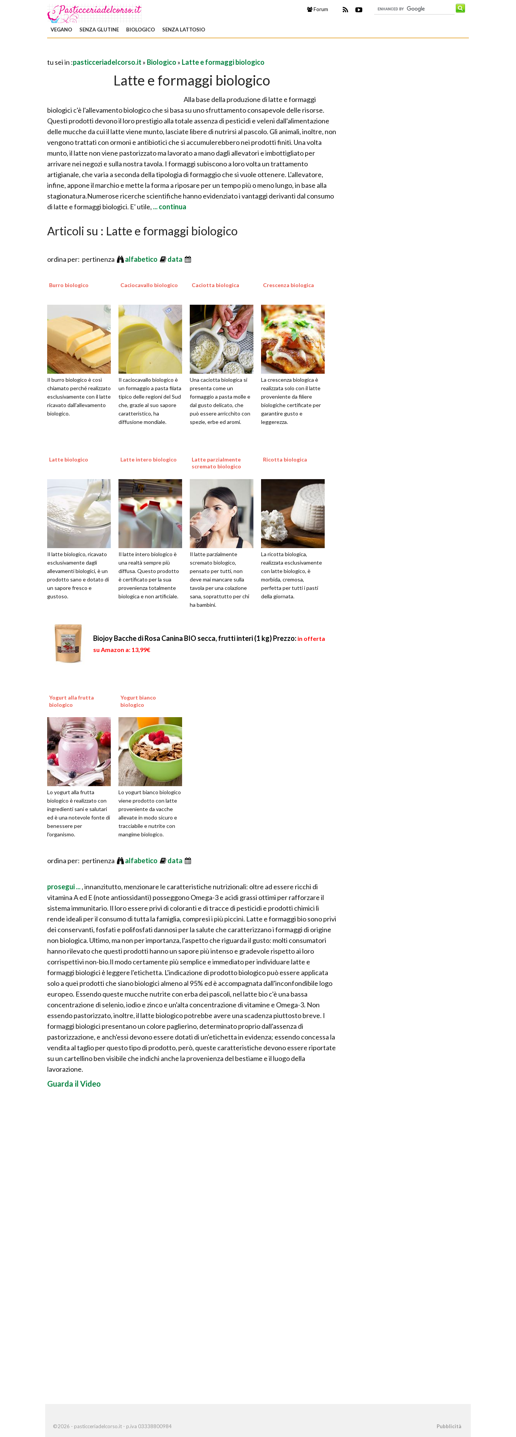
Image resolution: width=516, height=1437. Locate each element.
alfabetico (142, 259)
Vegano (61, 29)
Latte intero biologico (148, 459)
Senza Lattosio (183, 29)
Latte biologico (68, 459)
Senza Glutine (99, 29)
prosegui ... (64, 886)
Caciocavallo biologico (149, 285)
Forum (317, 9)
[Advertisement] (137, 51)
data (176, 259)
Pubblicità (449, 1426)
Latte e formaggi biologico (223, 62)
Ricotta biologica (285, 459)
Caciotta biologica (215, 285)
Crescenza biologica (288, 285)
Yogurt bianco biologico (138, 701)
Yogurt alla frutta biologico (71, 701)
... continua (169, 206)
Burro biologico (69, 285)
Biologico (140, 29)
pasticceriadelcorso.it (107, 62)
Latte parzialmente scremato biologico (216, 463)
